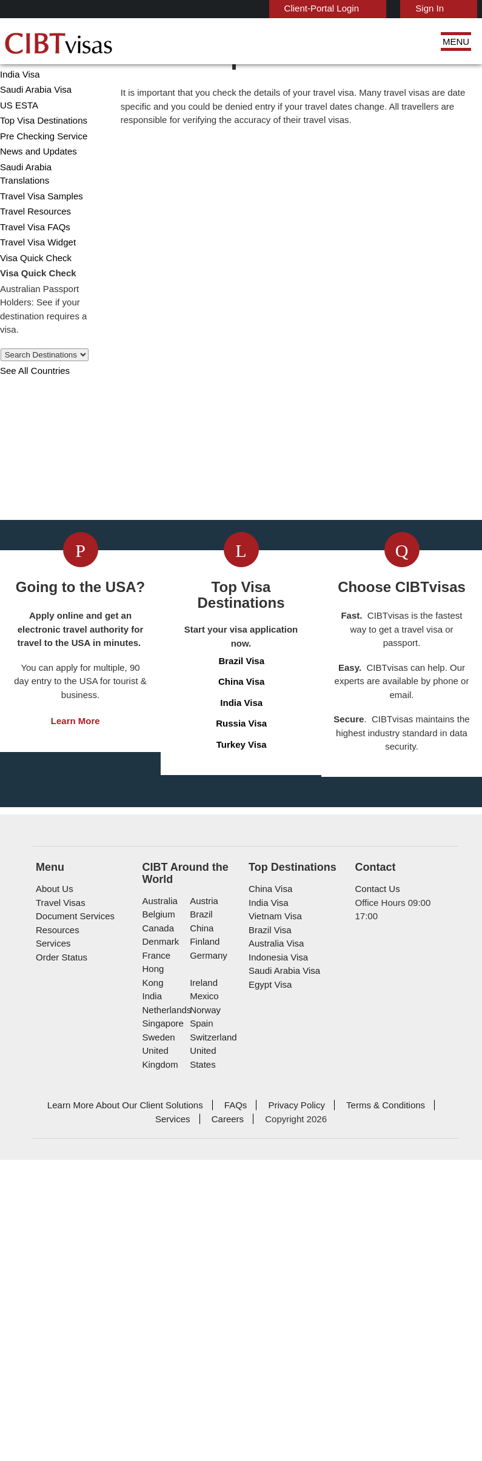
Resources (56, 1292)
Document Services (73, 1279)
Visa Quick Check (32, 293)
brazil (199, 1277)
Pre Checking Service (40, 185)
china (199, 1291)
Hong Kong (163, 1332)
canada (156, 1291)
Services (52, 1306)
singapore (161, 1373)
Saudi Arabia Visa (31, 138)
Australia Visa (274, 1306)
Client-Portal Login (327, 8)
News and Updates (36, 200)
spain (199, 1373)
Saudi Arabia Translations (47, 216)
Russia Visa (241, 1040)
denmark (159, 1305)
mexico (202, 1346)
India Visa (17, 123)
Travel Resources (32, 247)
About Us (54, 1252)
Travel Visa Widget (34, 277)
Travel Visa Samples (36, 231)
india (151, 1346)
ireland (202, 1332)
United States (202, 1407)
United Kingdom (159, 1407)
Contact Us (376, 1252)
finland (202, 1305)
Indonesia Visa (276, 1320)
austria (202, 1264)
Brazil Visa (242, 978)
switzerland (211, 1386)
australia (159, 1264)
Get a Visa (165, 781)
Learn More (75, 1052)
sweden (157, 1386)
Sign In (431, 8)
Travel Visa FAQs (31, 262)
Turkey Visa (242, 1062)
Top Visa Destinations (41, 169)
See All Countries (32, 405)
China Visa (19, 107)
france (155, 1319)
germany (206, 1319)
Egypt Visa (268, 1347)
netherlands (166, 1359)
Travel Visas (58, 1265)
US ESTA (16, 154)
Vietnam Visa (272, 1279)
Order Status (60, 1320)
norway (203, 1359)
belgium (157, 1277)
